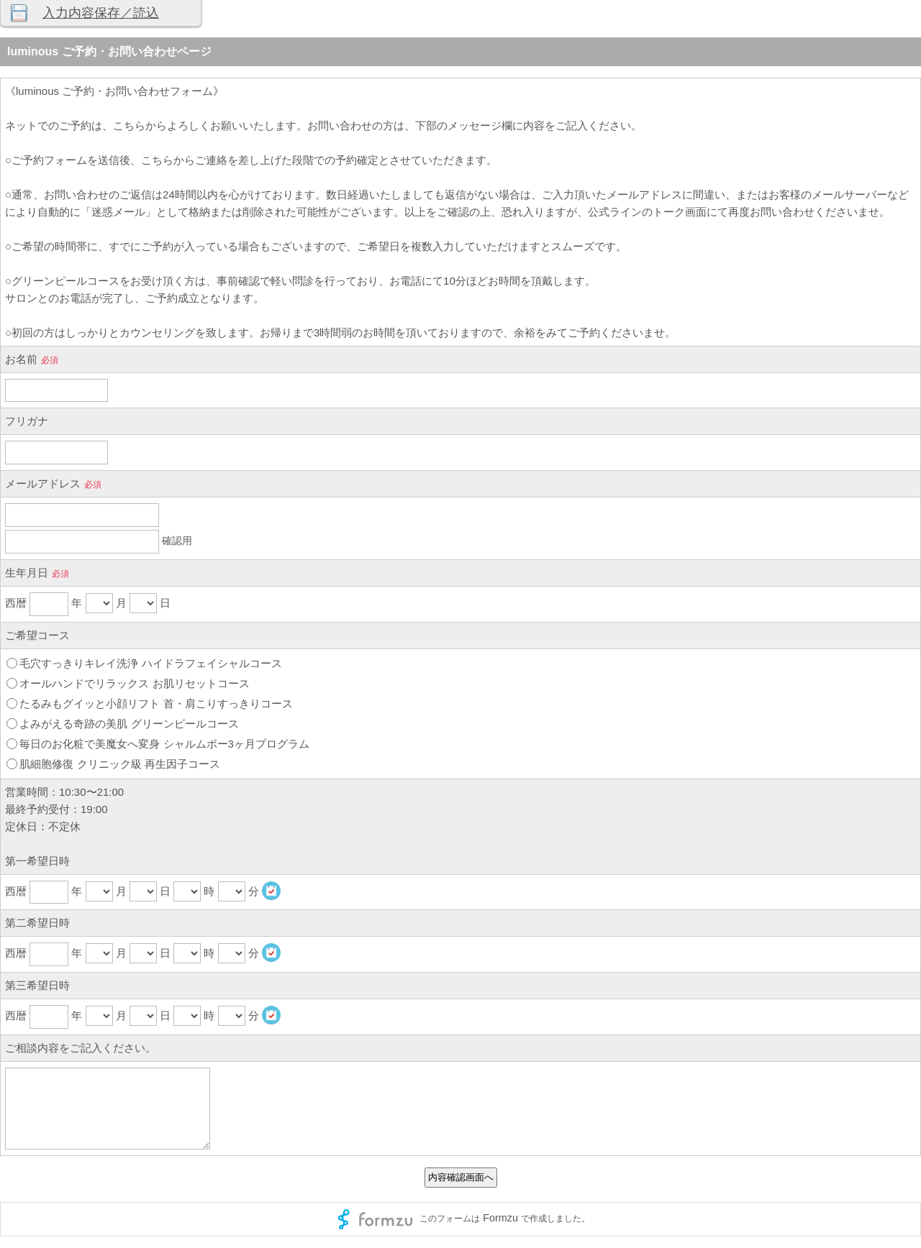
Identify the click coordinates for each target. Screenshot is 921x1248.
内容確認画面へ (461, 1177)
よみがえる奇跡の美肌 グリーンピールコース (128, 723)
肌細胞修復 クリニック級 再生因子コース (119, 764)
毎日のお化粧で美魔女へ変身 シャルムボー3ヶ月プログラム (164, 744)
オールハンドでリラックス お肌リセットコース (134, 683)
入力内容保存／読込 (100, 13)
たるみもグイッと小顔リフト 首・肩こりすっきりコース (155, 703)
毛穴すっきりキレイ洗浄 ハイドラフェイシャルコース (150, 663)
